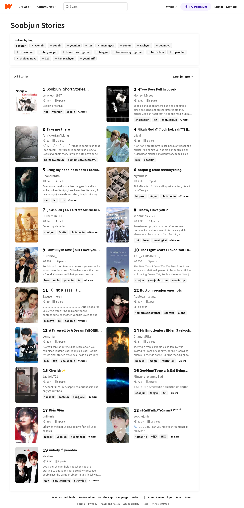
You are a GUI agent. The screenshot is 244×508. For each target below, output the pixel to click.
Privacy (92, 504)
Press (188, 497)
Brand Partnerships (160, 497)
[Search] (67, 7)
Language (122, 497)
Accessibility (131, 504)
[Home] (8, 6)
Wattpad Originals (63, 497)
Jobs (179, 497)
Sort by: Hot (183, 76)
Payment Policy (110, 504)
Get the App (105, 497)
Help (145, 504)
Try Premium (195, 7)
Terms (81, 504)
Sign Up (231, 7)
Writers (136, 497)
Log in (218, 7)
